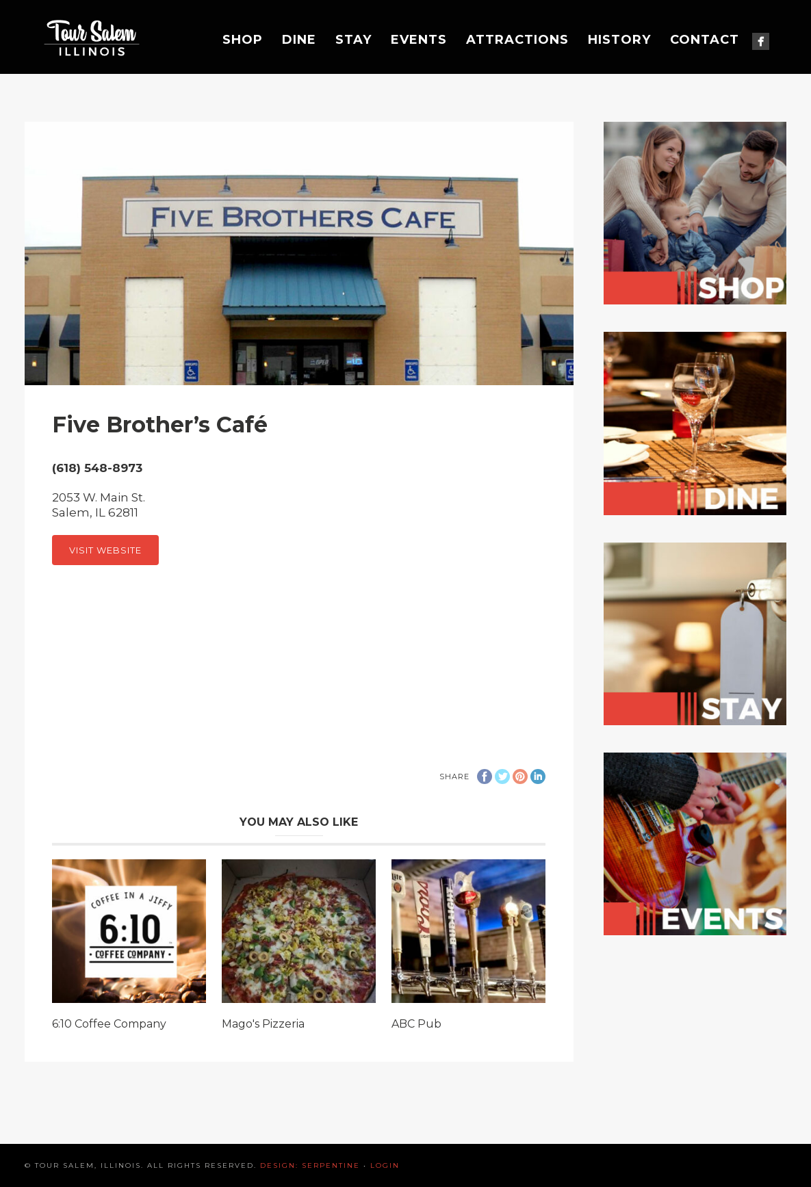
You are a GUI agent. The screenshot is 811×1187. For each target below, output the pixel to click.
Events (419, 39)
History (619, 39)
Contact (704, 39)
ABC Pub (416, 1023)
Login (385, 1165)
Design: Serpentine (310, 1165)
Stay (353, 39)
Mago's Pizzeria (263, 1023)
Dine (299, 39)
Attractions (517, 39)
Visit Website (105, 550)
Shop (242, 39)
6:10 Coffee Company (109, 1023)
